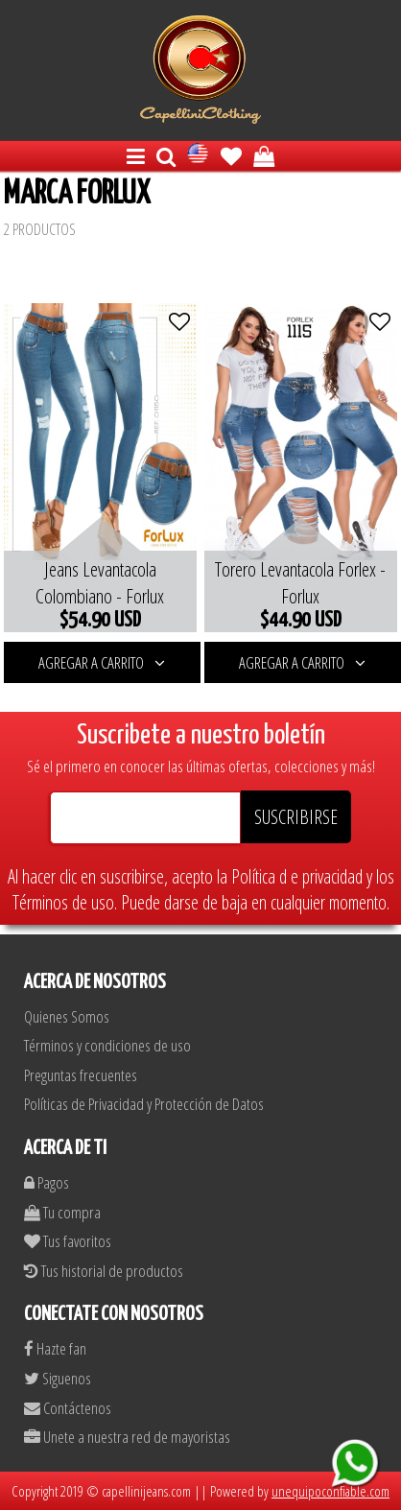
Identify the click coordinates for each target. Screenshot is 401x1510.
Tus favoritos (67, 1241)
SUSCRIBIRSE (296, 817)
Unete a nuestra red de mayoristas (127, 1437)
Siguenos (57, 1378)
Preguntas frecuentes (80, 1075)
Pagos (46, 1182)
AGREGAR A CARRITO (101, 662)
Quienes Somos (66, 1016)
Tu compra (62, 1212)
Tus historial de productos (103, 1271)
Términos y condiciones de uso (107, 1045)
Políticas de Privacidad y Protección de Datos (144, 1104)
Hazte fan (55, 1348)
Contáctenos (67, 1408)
